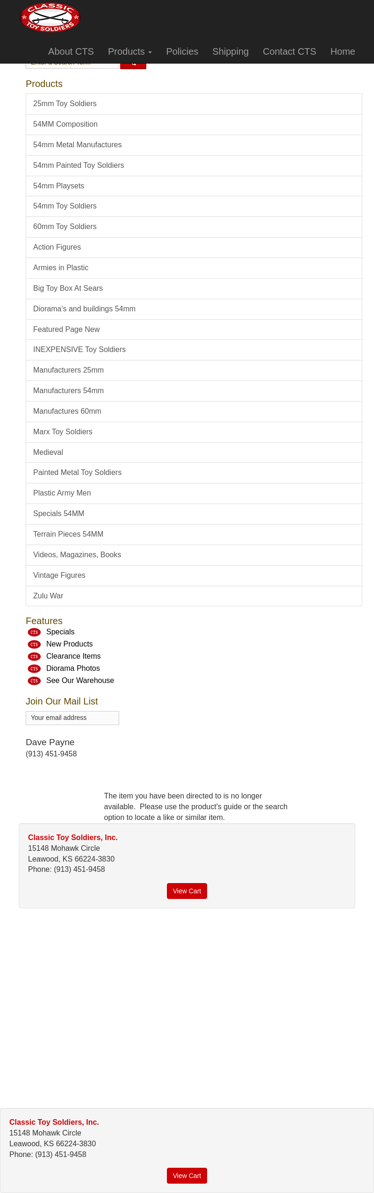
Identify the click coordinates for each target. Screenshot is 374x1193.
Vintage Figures (59, 575)
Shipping (230, 51)
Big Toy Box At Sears (68, 288)
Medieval (48, 452)
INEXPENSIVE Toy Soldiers (79, 349)
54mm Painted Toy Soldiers (78, 165)
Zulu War (48, 596)
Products (130, 51)
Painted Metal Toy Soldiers (77, 472)
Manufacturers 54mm (68, 391)
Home (343, 51)
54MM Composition (65, 124)
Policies (182, 51)
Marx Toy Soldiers (63, 432)
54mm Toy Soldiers (65, 206)
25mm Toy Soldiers (65, 104)
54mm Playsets (58, 186)
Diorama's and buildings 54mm (84, 309)
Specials (60, 632)
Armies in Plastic (60, 268)
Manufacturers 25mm (68, 370)
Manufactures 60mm (67, 411)
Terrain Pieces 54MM (68, 534)
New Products (69, 644)
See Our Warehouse (80, 681)
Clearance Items (73, 657)
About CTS (71, 51)
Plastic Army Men (62, 493)
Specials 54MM (58, 513)
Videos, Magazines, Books (77, 555)
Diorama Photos (73, 669)
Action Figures (57, 247)
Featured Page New (66, 329)
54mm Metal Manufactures (77, 145)
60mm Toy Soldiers (65, 226)
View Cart (187, 891)
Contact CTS (289, 51)
